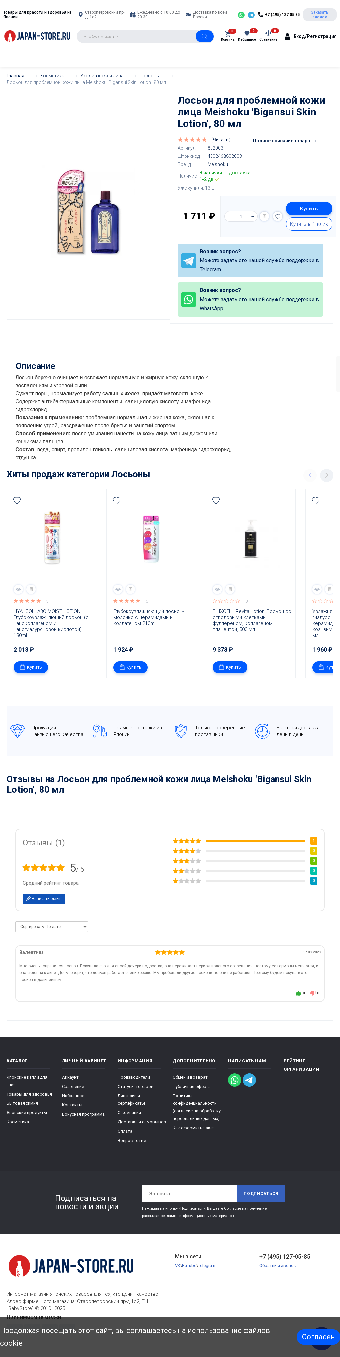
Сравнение (73, 1085)
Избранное (73, 1095)
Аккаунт (70, 1076)
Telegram (206, 1264)
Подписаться (261, 1193)
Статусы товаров (136, 1085)
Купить (309, 209)
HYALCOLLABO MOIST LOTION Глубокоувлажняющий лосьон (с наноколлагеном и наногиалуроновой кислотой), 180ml (52, 623)
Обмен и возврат (190, 1076)
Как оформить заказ (194, 1127)
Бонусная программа (83, 1113)
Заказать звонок (319, 14)
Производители (134, 1076)
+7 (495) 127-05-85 (284, 1255)
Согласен (318, 1337)
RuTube (189, 1264)
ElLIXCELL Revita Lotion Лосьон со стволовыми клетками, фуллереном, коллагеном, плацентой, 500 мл (252, 620)
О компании (129, 1111)
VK (177, 1264)
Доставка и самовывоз (142, 1121)
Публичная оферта (192, 1085)
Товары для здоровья (29, 1093)
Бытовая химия (22, 1102)
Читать (221, 139)
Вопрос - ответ (133, 1139)
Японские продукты (27, 1111)
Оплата (125, 1130)
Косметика (18, 1121)
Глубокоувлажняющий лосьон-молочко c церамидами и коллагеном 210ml (148, 617)
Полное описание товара (284, 140)
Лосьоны (130, 474)
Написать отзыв (44, 898)
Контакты (72, 1104)
